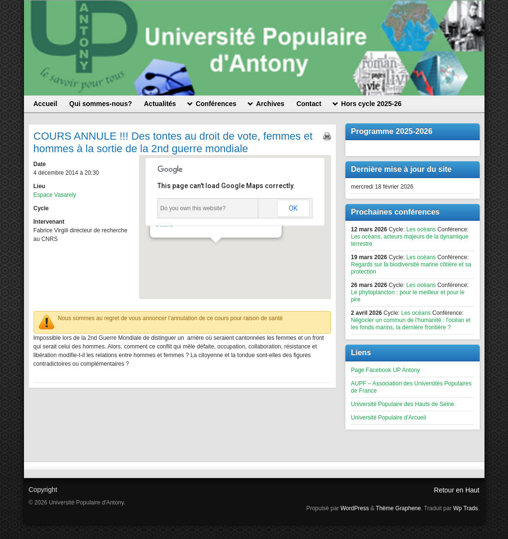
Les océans (421, 229)
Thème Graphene (398, 508)
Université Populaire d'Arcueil (388, 417)
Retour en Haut (457, 490)
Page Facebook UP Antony (385, 370)
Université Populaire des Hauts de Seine (402, 404)
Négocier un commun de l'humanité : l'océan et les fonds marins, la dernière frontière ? (411, 324)
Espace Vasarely (55, 195)
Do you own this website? (192, 208)
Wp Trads (465, 508)
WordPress (355, 508)
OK (293, 208)
